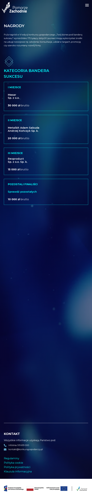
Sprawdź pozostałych (22, 191)
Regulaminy (11, 458)
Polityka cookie (13, 462)
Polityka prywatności (17, 467)
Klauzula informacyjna (18, 471)
